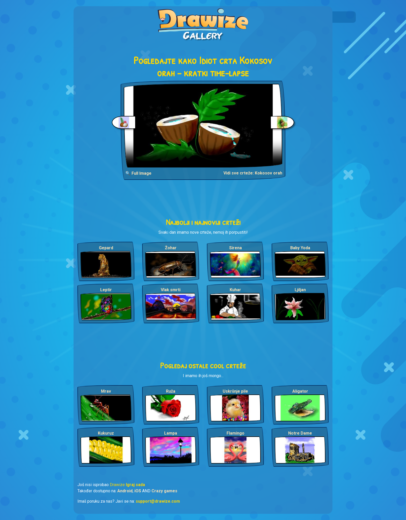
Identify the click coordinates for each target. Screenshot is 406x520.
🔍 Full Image (138, 173)
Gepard (106, 247)
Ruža (170, 391)
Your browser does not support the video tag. (203, 125)
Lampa (170, 433)
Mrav (106, 391)
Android (125, 490)
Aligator (300, 391)
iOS (137, 490)
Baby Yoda (300, 247)
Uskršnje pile (235, 391)
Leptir (106, 289)
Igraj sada (135, 484)
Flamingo (235, 433)
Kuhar (235, 289)
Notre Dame (300, 433)
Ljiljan (300, 289)
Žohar (171, 247)
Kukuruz (106, 433)
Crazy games (164, 490)
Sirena (235, 247)
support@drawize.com (158, 501)
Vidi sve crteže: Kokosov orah (252, 173)
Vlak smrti (170, 289)
